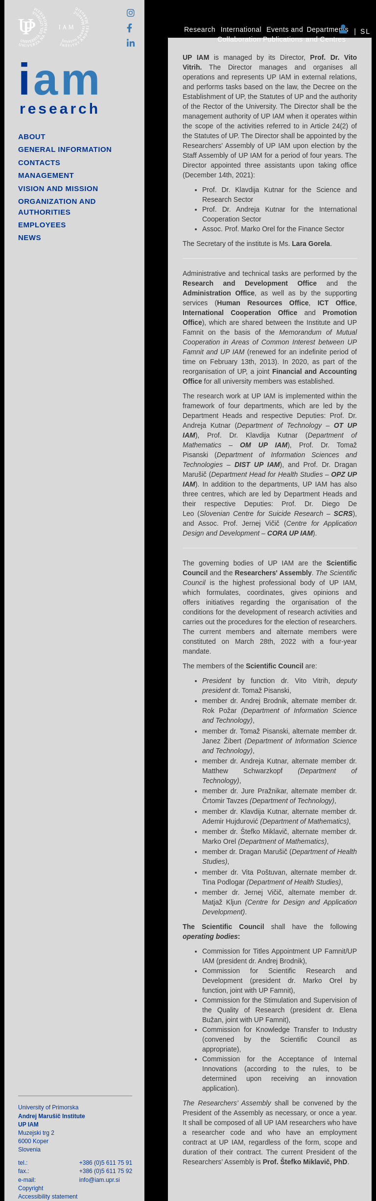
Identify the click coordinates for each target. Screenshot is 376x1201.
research (60, 108)
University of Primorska (48, 1107)
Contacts (39, 162)
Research (199, 29)
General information (65, 149)
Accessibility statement (47, 1196)
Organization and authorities (57, 206)
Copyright (30, 1188)
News (29, 237)
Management (46, 175)
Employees (42, 225)
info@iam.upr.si (99, 1179)
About (32, 136)
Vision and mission (58, 188)
